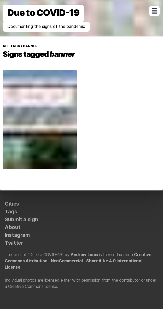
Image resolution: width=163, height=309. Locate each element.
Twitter (14, 243)
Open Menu (154, 11)
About (12, 227)
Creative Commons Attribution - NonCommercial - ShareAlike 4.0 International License (78, 261)
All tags (11, 46)
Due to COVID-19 (43, 12)
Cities (12, 204)
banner (30, 46)
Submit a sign (21, 219)
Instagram (17, 235)
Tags (11, 211)
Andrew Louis (84, 254)
